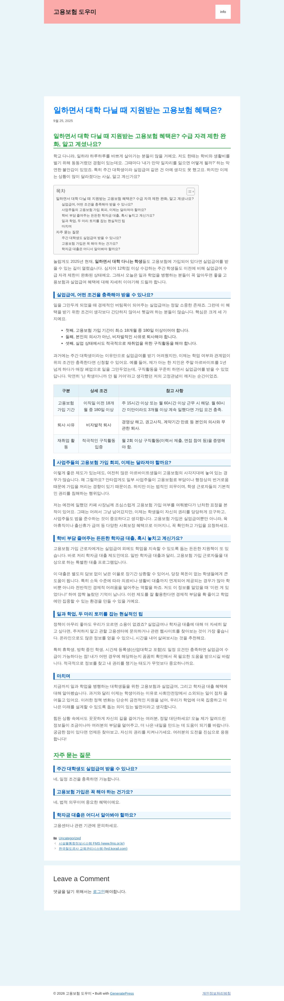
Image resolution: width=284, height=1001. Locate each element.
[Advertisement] (142, 61)
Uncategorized (70, 838)
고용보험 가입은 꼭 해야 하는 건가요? (90, 243)
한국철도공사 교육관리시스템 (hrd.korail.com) (93, 848)
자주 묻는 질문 (67, 232)
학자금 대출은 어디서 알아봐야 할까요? (91, 249)
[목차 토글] (188, 192)
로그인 (99, 891)
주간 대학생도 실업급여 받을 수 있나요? (91, 238)
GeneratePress (122, 993)
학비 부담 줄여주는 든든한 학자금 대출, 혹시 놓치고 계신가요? (108, 215)
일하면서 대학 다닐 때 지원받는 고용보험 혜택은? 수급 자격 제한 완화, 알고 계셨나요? (125, 199)
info (223, 12)
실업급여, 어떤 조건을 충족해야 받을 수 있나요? (97, 204)
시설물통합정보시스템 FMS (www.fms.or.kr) (92, 843)
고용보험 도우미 (74, 11)
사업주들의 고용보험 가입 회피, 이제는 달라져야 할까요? (104, 210)
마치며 (67, 226)
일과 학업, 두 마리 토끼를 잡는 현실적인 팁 (93, 221)
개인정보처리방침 (216, 993)
